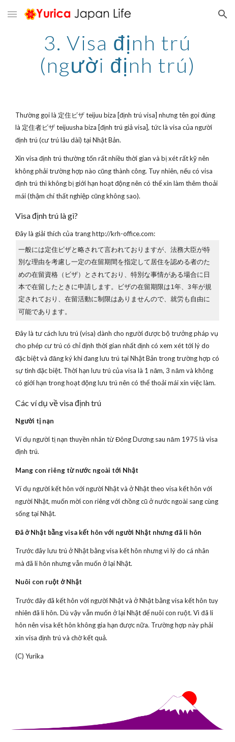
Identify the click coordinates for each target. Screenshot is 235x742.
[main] (117, 53)
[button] (12, 14)
